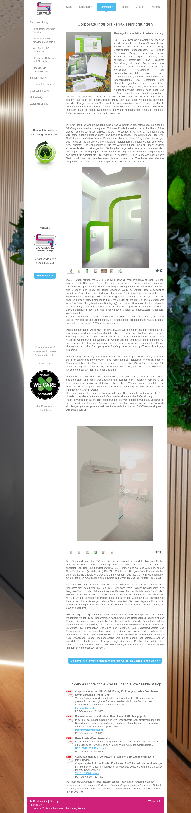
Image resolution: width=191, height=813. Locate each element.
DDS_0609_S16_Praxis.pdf (90, 748)
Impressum (36, 804)
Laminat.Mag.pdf (85, 708)
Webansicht (154, 801)
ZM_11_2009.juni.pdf (87, 773)
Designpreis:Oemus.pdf (89, 729)
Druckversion (39, 801)
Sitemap (54, 801)
